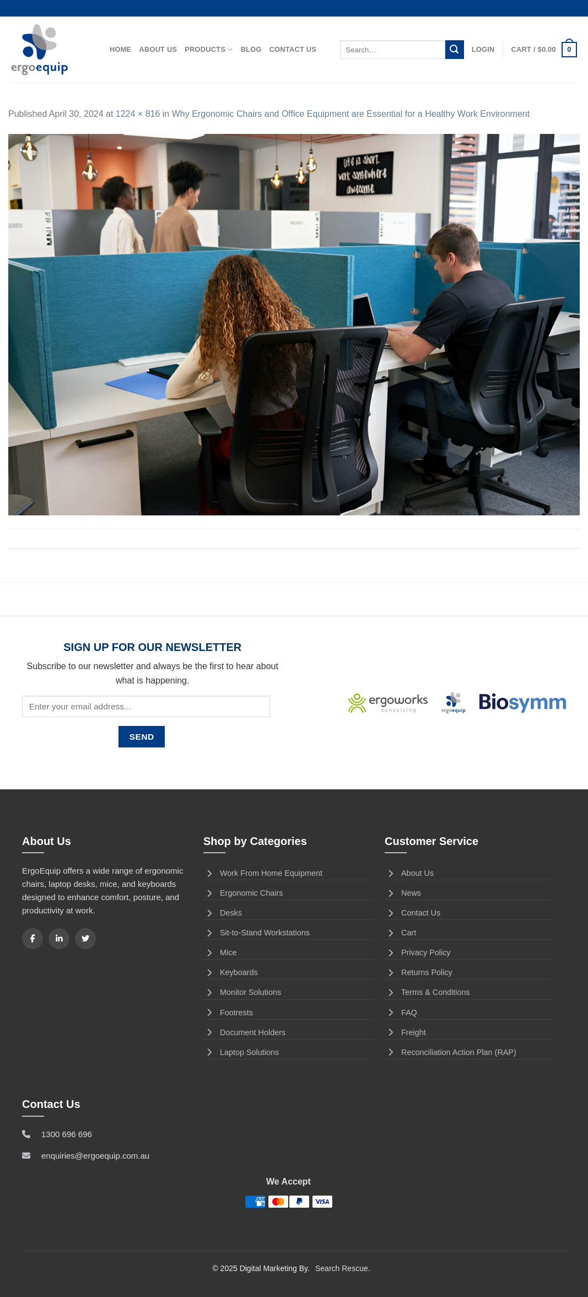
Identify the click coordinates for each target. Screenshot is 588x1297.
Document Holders (244, 1032)
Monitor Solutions (242, 992)
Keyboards (230, 972)
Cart (400, 932)
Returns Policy (418, 972)
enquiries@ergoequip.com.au (95, 1155)
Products (209, 49)
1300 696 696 (66, 1134)
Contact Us (293, 49)
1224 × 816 (138, 114)
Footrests (228, 1012)
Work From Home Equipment (262, 873)
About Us (158, 49)
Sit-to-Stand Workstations (256, 932)
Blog (251, 49)
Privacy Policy (418, 952)
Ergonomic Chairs (243, 893)
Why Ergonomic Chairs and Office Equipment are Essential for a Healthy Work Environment (351, 114)
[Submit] (454, 49)
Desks (222, 912)
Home (120, 49)
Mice (219, 952)
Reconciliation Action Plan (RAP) (450, 1052)
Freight (405, 1032)
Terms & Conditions (427, 992)
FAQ (401, 1012)
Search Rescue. (342, 1268)
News (403, 893)
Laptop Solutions (241, 1052)
